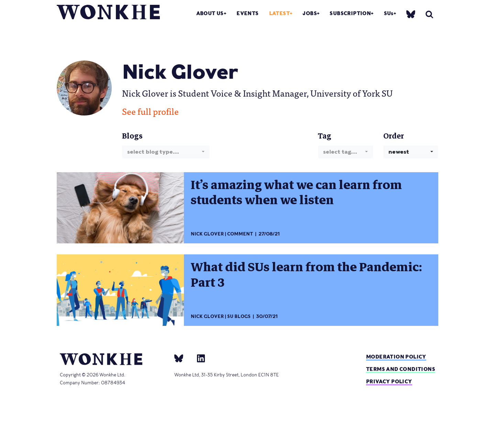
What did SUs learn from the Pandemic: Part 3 (306, 275)
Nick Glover (207, 233)
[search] (429, 14)
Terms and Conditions (400, 369)
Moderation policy (396, 357)
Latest (279, 13)
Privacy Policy (389, 381)
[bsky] (410, 14)
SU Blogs (239, 316)
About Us (210, 13)
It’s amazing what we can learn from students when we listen (296, 193)
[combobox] (165, 152)
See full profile (150, 111)
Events (247, 13)
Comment (240, 233)
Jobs (309, 13)
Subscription (350, 13)
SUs (389, 13)
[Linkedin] (198, 357)
